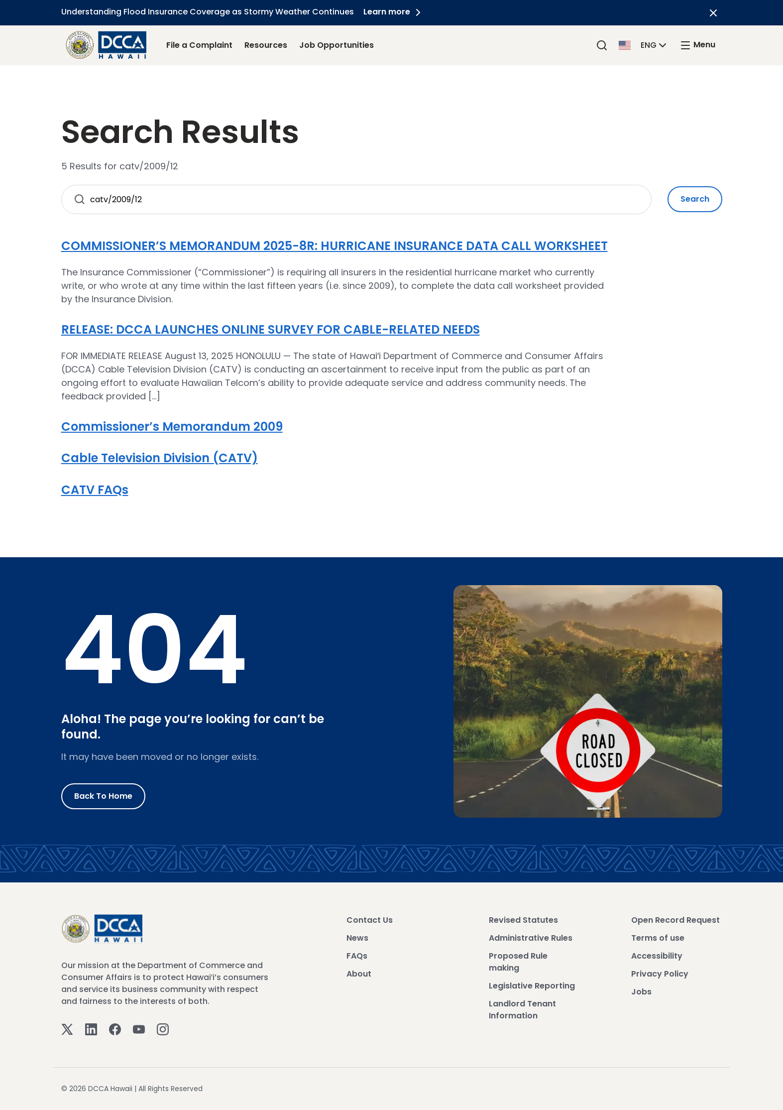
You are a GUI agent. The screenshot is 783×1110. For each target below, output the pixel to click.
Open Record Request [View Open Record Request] (675, 920)
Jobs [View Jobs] (641, 991)
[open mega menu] (697, 45)
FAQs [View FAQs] (356, 956)
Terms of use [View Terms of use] (657, 938)
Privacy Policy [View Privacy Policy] (659, 974)
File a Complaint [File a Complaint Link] (199, 45)
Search (694, 199)
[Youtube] (139, 1029)
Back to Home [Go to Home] (103, 796)
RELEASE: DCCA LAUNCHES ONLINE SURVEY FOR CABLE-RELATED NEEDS (270, 329)
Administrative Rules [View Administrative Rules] (530, 938)
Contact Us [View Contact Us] (369, 920)
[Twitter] (67, 1029)
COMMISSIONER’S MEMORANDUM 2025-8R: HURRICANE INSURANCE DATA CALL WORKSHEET (334, 246)
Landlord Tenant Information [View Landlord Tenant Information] (522, 1009)
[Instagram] (163, 1029)
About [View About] (358, 974)
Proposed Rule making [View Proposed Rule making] (518, 962)
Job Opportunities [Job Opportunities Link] (336, 45)
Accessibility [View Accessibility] (656, 956)
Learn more (394, 11)
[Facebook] (115, 1029)
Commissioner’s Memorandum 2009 (172, 426)
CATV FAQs (94, 490)
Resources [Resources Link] (265, 45)
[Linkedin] (91, 1029)
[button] (644, 44)
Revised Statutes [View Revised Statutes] (523, 920)
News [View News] (357, 938)
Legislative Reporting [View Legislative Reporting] (532, 985)
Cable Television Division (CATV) (159, 458)
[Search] (602, 45)
